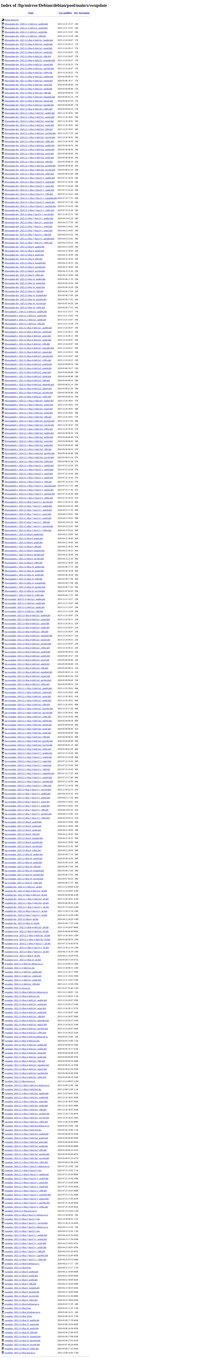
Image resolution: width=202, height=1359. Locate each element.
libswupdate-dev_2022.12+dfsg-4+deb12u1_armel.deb (28, 48)
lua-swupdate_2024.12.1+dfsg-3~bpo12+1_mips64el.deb (29, 773)
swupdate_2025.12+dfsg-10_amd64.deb (22, 1320)
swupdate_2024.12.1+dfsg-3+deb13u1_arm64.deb (26, 1097)
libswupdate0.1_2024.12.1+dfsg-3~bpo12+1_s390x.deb (29, 498)
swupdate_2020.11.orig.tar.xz (17, 988)
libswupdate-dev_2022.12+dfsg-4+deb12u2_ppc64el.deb (29, 105)
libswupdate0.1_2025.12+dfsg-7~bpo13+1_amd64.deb (28, 506)
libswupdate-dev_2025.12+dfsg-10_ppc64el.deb (25, 299)
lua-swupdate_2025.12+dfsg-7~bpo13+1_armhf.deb (27, 806)
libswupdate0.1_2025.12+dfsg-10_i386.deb (23, 579)
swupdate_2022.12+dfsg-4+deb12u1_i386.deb (25, 1016)
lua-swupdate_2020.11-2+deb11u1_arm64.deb (25, 603)
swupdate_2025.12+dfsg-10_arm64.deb (22, 1324)
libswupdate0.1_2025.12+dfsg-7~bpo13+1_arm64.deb (28, 510)
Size (76, 13)
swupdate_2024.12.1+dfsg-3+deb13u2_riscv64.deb (27, 1158)
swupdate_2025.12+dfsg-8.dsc (18, 1268)
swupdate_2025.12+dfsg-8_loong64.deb (22, 1288)
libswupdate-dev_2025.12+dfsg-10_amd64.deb (25, 279)
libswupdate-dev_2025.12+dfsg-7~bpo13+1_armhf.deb (29, 230)
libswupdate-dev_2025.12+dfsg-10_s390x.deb (25, 307)
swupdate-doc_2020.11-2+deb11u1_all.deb (23, 887)
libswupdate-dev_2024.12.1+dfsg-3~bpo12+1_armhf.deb (29, 190)
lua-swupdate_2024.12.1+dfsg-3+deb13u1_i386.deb (27, 704)
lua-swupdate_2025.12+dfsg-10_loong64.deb (24, 870)
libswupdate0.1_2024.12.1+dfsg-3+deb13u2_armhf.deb (29, 445)
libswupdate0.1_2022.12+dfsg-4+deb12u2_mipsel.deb (28, 388)
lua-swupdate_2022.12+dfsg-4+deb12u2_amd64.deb (27, 652)
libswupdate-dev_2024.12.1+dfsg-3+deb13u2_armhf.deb (29, 158)
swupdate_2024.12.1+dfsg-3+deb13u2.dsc (23, 1130)
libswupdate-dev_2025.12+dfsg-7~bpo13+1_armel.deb (28, 226)
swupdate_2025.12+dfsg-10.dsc (18, 1316)
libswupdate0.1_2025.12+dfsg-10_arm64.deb (24, 571)
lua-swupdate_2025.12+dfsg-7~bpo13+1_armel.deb (27, 802)
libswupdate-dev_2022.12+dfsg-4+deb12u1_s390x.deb (28, 72)
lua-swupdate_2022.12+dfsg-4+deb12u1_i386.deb (26, 631)
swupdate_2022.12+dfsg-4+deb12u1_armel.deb (25, 1008)
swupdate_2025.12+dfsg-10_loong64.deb (23, 1336)
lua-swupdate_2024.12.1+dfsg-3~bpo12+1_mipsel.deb (28, 777)
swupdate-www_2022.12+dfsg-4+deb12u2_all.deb (27, 931)
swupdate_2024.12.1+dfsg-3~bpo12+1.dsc (23, 1170)
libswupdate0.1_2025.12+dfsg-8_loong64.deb (24, 550)
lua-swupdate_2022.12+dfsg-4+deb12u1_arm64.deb (27, 619)
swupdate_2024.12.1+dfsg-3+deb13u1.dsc (23, 1089)
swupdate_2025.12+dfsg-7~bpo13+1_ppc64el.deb (26, 1255)
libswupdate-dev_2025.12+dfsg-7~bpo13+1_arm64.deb (29, 222)
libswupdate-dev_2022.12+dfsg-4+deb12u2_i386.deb (28, 93)
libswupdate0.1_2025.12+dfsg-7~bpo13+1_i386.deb (27, 522)
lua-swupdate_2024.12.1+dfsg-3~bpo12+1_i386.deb (27, 769)
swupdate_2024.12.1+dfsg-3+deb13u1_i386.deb (26, 1110)
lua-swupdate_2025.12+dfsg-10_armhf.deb (23, 862)
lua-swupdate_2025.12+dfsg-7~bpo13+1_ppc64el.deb (28, 814)
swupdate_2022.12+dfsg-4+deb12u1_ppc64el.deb (26, 1028)
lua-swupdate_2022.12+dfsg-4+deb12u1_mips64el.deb (28, 636)
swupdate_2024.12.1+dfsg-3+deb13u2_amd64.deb (27, 1134)
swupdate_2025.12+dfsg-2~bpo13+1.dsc (22, 1219)
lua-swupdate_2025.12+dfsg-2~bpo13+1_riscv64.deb (28, 789)
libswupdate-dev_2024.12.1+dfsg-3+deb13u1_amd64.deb (30, 113)
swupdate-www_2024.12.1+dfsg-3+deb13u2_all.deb (27, 939)
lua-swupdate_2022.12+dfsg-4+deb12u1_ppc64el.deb (28, 644)
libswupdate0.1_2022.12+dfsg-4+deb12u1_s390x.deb (28, 360)
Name (31, 13)
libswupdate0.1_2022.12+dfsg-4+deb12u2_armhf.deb (28, 376)
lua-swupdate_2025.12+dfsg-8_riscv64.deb (23, 846)
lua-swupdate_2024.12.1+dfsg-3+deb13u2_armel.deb (28, 729)
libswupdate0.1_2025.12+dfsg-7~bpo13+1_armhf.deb (28, 518)
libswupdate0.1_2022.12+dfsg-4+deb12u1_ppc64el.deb (29, 356)
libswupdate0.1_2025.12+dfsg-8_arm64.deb (24, 538)
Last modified (65, 13)
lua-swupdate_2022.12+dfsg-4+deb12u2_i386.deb (26, 668)
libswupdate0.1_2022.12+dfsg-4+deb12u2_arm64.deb (28, 368)
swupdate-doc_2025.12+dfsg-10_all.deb (22, 923)
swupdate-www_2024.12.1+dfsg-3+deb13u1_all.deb (27, 935)
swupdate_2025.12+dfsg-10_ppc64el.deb (22, 1340)
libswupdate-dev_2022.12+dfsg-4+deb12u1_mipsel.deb (29, 64)
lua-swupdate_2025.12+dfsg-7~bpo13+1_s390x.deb (27, 818)
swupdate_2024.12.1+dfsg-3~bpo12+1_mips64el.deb (28, 1195)
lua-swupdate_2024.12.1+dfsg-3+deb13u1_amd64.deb (28, 688)
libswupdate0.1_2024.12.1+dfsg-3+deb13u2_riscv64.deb (29, 457)
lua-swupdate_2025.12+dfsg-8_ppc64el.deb (24, 842)
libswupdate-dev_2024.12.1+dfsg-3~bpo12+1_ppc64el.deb (30, 206)
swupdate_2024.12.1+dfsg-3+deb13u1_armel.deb (26, 1101)
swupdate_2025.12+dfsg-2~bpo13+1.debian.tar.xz (26, 1215)
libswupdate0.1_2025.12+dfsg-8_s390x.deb (24, 563)
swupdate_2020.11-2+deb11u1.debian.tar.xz (24, 964)
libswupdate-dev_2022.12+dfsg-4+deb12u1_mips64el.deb (30, 60)
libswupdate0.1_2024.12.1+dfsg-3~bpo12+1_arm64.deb (29, 469)
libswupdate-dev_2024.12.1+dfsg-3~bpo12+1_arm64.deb (29, 182)
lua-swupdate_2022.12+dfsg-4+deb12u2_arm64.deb (27, 656)
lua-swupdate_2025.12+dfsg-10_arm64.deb (23, 858)
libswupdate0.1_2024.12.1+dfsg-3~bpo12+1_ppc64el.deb (30, 494)
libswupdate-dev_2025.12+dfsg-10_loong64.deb (26, 295)
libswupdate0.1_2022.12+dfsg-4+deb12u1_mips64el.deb (29, 348)
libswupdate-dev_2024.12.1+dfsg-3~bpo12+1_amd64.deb (30, 178)
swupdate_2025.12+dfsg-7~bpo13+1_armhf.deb (25, 1247)
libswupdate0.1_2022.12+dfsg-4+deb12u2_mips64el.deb (29, 384)
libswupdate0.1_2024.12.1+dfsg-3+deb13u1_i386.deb (28, 417)
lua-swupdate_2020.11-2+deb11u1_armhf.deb (24, 607)
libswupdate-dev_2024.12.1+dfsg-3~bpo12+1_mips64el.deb (31, 198)
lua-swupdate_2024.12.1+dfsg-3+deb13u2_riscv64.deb (28, 745)
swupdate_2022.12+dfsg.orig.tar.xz (20, 1081)
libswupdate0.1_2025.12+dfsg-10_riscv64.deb (25, 591)
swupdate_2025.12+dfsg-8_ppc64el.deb (22, 1292)
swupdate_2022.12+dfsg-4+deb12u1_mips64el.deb (27, 1020)
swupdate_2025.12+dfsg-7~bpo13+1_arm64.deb (26, 1239)
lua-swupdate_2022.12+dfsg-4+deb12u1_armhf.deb (27, 627)
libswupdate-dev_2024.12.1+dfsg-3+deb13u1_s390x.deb (29, 141)
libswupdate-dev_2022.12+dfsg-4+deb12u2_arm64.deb (29, 81)
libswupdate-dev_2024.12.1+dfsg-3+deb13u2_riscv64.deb (30, 170)
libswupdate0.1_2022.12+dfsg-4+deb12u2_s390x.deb (28, 397)
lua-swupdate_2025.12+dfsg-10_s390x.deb (23, 883)
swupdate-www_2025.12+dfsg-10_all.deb (23, 960)
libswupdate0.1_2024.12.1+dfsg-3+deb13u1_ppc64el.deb (29, 421)
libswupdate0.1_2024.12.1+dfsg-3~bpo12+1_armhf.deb (29, 478)
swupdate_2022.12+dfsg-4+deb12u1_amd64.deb (26, 1000)
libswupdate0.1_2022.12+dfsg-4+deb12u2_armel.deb (28, 372)
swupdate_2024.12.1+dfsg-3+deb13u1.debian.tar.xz (27, 1085)
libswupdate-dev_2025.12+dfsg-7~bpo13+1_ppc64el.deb (29, 239)
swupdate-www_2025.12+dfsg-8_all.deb (22, 956)
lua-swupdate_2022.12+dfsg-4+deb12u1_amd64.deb (27, 615)
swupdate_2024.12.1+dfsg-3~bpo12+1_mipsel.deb (27, 1199)
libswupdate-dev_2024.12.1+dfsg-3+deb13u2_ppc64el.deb (30, 166)
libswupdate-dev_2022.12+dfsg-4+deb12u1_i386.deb (28, 56)
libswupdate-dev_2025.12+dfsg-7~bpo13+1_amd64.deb (29, 218)
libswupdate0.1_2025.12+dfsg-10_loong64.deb (25, 583)
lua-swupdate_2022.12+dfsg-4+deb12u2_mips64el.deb (28, 672)
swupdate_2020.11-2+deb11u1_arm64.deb (23, 976)
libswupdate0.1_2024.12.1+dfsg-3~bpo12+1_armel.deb (29, 473)
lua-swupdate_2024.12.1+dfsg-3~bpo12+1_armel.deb (28, 761)
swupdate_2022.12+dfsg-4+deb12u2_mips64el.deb (27, 1065)
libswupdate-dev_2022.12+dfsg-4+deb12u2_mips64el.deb (30, 97)
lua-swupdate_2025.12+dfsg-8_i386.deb (22, 834)
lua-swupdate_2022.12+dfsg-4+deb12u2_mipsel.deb (27, 676)
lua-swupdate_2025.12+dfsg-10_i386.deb (23, 866)
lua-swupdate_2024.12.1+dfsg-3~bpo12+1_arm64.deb (28, 757)
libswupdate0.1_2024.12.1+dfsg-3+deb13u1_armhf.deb (29, 413)
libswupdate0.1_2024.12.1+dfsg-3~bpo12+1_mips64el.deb (30, 486)
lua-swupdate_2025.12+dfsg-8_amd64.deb (23, 822)
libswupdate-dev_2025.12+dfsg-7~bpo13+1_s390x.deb (29, 243)
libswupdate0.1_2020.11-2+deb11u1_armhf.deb (25, 320)
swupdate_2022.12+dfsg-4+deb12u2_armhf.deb (25, 1057)
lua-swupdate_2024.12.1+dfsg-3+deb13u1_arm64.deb (28, 692)
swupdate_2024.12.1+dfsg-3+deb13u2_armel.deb (26, 1142)
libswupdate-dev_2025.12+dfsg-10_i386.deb (24, 291)
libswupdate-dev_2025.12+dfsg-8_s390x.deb (24, 275)
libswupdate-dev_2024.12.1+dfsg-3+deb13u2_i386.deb (29, 162)
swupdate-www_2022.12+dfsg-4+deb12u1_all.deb (27, 927)
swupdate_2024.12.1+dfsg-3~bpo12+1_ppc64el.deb (27, 1203)
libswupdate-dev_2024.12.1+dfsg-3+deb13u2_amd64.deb (30, 145)
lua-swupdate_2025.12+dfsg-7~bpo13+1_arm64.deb (27, 798)
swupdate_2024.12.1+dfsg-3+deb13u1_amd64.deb (27, 1093)
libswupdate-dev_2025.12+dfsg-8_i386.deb (23, 259)
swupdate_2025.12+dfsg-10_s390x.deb (22, 1349)
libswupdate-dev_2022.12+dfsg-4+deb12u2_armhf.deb (28, 89)
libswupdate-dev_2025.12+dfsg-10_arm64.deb (25, 283)
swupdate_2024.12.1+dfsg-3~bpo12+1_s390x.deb (26, 1207)
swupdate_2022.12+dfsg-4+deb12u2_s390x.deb (25, 1077)
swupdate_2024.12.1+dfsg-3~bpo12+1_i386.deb (26, 1191)
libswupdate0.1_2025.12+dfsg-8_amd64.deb (24, 534)
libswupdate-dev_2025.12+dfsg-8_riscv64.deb (25, 271)
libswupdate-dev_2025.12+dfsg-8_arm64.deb (24, 251)
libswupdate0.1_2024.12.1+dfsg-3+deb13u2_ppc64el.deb (29, 453)
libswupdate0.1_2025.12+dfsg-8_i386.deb (23, 546)
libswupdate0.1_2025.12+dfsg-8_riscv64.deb (24, 559)
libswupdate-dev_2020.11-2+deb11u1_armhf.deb (26, 32)
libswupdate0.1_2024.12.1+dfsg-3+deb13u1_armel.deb (29, 409)
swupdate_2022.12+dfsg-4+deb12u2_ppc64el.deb (26, 1073)
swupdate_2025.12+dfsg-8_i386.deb (20, 1284)
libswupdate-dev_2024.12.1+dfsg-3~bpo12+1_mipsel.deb (30, 202)
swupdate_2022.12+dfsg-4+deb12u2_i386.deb (25, 1061)
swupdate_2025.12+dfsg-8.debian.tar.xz (22, 1263)
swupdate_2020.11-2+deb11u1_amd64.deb (23, 972)
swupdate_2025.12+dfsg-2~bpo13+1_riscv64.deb (26, 1223)
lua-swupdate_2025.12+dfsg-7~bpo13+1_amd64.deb (28, 794)
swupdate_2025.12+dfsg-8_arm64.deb (21, 1276)
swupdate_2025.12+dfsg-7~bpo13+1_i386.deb (25, 1251)
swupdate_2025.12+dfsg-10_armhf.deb (22, 1328)
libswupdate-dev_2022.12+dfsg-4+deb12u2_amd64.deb (29, 76)
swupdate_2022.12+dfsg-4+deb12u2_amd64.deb (26, 1045)
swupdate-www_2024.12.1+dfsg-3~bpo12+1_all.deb (27, 943)
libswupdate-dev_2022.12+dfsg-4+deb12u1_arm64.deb (29, 44)
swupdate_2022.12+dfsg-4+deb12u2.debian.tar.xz (26, 1037)
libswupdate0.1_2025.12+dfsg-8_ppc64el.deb (24, 555)
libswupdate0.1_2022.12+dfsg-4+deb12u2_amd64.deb (28, 364)
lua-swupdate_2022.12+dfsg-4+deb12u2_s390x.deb (27, 684)
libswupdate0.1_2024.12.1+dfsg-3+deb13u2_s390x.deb (29, 461)
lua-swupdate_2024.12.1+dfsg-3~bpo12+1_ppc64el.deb (29, 781)
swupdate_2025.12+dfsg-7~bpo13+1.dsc (22, 1231)
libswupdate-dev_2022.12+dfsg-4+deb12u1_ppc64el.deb (29, 68)
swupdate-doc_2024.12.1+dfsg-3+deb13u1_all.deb (27, 899)
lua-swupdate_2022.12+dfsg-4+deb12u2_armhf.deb (27, 664)
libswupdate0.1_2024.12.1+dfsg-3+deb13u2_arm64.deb (29, 437)
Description (84, 13)
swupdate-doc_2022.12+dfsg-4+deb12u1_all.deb (26, 891)
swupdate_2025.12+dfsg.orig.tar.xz (20, 1353)
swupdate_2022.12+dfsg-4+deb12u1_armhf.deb (25, 1012)
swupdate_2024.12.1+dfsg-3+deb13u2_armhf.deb (26, 1146)
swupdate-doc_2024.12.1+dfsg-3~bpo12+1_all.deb (27, 907)
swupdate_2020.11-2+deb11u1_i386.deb (22, 984)
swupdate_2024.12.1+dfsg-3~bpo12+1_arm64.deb (26, 1178)
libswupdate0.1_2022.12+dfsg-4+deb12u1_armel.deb (28, 336)
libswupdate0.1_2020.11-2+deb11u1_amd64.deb (26, 311)
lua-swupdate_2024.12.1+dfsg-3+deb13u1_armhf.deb (28, 700)
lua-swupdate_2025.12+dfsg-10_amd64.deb (24, 854)
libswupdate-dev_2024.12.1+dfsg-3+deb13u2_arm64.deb (29, 149)
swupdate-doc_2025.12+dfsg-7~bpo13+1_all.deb (26, 915)
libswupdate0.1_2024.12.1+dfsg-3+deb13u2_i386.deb (28, 449)
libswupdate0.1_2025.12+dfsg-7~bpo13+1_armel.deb (28, 514)
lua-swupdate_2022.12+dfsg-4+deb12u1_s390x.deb (27, 648)
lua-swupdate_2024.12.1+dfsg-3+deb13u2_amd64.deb (28, 721)
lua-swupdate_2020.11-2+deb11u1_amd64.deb (25, 599)
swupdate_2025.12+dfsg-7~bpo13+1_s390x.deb (25, 1259)
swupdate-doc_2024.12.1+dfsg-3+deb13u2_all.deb (27, 903)
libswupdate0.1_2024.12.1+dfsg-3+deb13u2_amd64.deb (29, 433)
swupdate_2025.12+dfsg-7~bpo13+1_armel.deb (25, 1243)
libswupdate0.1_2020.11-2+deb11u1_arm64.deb (26, 315)
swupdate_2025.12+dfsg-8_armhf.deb (21, 1280)
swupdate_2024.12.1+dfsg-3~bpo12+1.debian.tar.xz (27, 1166)
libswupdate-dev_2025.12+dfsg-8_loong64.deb (25, 263)
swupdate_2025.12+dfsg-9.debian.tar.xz (22, 1304)
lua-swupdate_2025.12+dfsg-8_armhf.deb (23, 830)
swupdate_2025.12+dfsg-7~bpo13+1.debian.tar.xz (26, 1227)
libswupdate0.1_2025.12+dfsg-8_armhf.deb (24, 542)
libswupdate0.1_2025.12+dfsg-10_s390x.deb (24, 595)
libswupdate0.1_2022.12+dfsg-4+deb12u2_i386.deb (27, 380)
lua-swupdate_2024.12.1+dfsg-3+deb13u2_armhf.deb (28, 733)
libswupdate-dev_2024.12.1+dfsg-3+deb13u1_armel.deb (29, 121)
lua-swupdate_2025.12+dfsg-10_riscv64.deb (24, 879)
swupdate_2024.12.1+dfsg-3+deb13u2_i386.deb (26, 1150)
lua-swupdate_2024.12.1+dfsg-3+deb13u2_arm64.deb (28, 725)
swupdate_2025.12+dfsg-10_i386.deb (21, 1332)
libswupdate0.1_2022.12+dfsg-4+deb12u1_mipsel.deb (28, 352)
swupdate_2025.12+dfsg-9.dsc (18, 1308)
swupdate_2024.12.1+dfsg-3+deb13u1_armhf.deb (26, 1105)
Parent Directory (12, 20)
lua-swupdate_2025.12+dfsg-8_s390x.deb (23, 850)
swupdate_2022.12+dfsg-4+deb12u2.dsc (22, 1041)
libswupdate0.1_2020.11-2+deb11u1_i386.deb (25, 324)
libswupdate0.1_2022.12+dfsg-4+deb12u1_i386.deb (27, 344)
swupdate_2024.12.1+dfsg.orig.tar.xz (21, 1211)
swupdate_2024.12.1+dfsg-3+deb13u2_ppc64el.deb (27, 1154)
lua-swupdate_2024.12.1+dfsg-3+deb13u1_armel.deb (28, 696)
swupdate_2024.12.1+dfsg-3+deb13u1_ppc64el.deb (27, 1114)
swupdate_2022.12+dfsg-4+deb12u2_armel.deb (25, 1053)
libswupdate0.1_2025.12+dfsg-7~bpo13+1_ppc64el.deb (29, 526)
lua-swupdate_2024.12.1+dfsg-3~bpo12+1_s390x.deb (28, 785)
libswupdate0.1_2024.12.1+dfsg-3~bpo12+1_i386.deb (28, 482)
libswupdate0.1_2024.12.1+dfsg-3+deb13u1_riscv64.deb (29, 425)
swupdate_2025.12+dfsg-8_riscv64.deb (22, 1296)
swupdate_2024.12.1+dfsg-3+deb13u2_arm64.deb (26, 1138)
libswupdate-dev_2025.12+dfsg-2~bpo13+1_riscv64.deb (29, 214)
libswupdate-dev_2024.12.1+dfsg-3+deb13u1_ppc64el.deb (30, 133)
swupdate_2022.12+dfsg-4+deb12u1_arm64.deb (26, 1004)
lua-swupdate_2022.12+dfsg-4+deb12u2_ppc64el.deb (28, 680)
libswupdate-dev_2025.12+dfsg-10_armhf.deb (25, 287)
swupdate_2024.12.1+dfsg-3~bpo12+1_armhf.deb (26, 1186)
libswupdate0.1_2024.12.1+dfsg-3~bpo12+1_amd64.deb (29, 465)
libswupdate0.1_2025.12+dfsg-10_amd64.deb (24, 567)
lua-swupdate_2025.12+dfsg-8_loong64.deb (24, 838)
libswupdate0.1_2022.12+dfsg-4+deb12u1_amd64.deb (28, 328)
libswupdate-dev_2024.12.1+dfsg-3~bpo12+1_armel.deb (29, 186)
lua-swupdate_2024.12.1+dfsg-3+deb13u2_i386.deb (27, 737)
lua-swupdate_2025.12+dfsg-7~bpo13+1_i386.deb (26, 810)
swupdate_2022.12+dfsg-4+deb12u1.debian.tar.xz (26, 992)
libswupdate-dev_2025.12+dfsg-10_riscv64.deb (25, 303)
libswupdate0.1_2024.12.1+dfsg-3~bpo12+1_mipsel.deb (29, 490)
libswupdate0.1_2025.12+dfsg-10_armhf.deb (24, 575)
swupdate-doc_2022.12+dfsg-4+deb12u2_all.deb (26, 895)
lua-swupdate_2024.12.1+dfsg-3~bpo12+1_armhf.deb (28, 765)
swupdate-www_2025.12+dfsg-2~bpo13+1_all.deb (27, 947)
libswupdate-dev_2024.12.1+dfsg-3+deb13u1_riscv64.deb (30, 137)
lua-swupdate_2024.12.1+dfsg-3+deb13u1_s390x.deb (28, 717)
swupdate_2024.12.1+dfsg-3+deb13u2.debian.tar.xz (27, 1126)
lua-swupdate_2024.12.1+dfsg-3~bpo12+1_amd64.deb (28, 753)
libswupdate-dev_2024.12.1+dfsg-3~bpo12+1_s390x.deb (29, 210)
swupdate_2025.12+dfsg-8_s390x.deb (21, 1300)
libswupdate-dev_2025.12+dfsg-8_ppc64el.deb (25, 267)
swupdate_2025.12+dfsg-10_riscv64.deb (22, 1344)
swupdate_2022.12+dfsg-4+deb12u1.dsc (22, 996)
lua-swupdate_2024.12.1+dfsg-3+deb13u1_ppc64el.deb (29, 708)
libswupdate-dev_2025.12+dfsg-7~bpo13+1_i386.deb (28, 234)
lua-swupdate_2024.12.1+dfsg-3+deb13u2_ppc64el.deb (29, 741)
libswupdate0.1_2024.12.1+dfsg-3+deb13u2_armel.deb (29, 441)
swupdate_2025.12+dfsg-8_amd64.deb (21, 1272)
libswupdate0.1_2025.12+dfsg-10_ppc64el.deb (25, 587)
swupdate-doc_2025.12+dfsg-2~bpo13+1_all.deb (26, 911)
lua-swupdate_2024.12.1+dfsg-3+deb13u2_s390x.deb (28, 749)
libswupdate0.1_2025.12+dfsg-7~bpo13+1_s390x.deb (28, 530)
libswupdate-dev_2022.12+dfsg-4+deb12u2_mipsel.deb (29, 101)
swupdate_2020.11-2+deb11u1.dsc (20, 968)
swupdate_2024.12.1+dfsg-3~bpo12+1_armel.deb (26, 1182)
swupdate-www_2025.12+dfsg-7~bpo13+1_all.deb (27, 952)
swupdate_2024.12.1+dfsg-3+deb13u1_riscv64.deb (27, 1118)
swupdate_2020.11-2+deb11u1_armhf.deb (23, 980)
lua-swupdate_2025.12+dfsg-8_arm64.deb (23, 826)
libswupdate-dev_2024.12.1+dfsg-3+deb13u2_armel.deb (29, 153)
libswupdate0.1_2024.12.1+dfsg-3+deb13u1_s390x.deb (29, 429)
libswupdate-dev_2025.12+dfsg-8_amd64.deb (24, 247)
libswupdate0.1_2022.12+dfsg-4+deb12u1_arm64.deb (28, 332)
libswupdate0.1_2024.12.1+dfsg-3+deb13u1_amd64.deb (29, 401)
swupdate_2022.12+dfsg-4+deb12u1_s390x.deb (25, 1033)
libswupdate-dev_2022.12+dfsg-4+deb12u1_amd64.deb (29, 40)
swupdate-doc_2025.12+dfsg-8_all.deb (21, 919)
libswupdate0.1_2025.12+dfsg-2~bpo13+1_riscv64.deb (29, 502)
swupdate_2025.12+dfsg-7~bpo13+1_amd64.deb (26, 1235)
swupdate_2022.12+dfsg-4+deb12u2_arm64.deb (26, 1049)
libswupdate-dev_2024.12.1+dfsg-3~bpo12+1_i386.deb (29, 194)
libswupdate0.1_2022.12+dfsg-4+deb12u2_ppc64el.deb (29, 392)
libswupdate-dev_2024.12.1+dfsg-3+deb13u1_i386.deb (29, 129)
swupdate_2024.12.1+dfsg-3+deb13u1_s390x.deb (26, 1122)
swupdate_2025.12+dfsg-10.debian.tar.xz (22, 1312)
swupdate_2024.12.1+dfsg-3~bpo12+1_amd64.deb (27, 1174)
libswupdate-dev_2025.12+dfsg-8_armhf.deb (24, 255)
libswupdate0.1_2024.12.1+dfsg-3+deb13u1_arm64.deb (29, 405)
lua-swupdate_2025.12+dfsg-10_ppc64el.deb (24, 875)
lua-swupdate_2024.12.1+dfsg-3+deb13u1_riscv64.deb (28, 713)
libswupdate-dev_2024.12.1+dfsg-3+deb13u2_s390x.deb (29, 174)
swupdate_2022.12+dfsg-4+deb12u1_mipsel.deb (26, 1024)
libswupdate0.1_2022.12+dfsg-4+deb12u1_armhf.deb (28, 340)
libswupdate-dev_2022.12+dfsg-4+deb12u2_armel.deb (28, 85)
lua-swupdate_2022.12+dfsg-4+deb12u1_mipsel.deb (27, 640)
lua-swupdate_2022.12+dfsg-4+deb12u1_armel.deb (27, 623)
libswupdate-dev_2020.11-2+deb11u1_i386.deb (25, 36)
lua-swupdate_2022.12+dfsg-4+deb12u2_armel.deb (27, 660)
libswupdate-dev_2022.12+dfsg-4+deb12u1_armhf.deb (28, 52)
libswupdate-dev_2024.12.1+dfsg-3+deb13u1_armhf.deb (29, 125)
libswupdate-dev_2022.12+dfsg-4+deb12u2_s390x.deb (28, 109)
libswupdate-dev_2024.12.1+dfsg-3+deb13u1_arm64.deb (29, 117)
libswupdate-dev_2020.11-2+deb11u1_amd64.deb (26, 24)
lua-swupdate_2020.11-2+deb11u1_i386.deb (24, 611)
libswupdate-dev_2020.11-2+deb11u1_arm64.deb (26, 28)
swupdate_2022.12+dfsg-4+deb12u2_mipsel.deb (26, 1069)
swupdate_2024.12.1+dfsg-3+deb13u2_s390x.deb (26, 1162)
